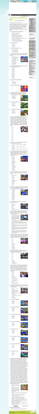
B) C (12, 136)
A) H (12, 133)
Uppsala (13, 347)
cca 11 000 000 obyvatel (15, 51)
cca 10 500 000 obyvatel (15, 50)
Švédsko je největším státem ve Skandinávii (17, 36)
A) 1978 (13, 275)
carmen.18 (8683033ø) (19, 20)
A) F (12, 131)
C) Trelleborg (13, 170)
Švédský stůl (13, 297)
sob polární (13, 113)
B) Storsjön (13, 198)
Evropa (16, 15)
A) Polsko (13, 71)
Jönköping (13, 308)
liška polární (13, 110)
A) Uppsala (13, 158)
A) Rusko (13, 72)
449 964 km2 (13, 46)
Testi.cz (11, 15)
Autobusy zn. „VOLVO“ (15, 288)
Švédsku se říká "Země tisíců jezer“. (16, 39)
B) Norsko (13, 76)
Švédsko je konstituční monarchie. (16, 34)
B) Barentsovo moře (14, 61)
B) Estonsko (13, 74)
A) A (12, 238)
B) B (12, 135)
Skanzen (13, 296)
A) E (12, 130)
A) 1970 (13, 272)
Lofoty (13, 206)
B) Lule (13, 184)
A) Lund (13, 156)
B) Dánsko (13, 73)
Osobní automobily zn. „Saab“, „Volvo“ (16, 295)
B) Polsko (13, 77)
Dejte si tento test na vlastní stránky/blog (15, 407)
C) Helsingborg (14, 166)
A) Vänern (13, 193)
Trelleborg (13, 340)
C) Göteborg (13, 165)
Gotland (13, 205)
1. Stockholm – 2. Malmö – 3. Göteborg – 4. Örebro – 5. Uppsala (20, 149)
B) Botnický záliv (14, 62)
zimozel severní (14, 98)
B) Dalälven (13, 181)
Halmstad (13, 337)
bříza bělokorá (14, 103)
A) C (12, 240)
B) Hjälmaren (13, 195)
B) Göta (13, 182)
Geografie (13, 15)
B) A (12, 134)
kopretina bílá (13, 96)
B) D (12, 137)
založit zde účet (32, 38)
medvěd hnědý (14, 112)
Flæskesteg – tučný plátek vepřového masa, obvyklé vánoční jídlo (16, 386)
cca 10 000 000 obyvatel (15, 49)
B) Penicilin (13, 261)
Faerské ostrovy (14, 204)
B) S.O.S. (13, 281)
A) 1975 (13, 274)
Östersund (13, 353)
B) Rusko (13, 78)
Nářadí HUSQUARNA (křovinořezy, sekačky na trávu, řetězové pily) (15, 292)
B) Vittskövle (13, 248)
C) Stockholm (13, 169)
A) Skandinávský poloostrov (15, 59)
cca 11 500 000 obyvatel (15, 52)
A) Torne (13, 179)
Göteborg (13, 315)
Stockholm (13, 303)
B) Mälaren (13, 197)
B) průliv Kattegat (14, 63)
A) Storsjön (13, 192)
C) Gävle (13, 164)
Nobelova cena (14, 294)
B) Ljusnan (13, 183)
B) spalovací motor (14, 263)
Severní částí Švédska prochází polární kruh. (17, 40)
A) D (12, 129)
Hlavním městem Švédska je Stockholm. (17, 41)
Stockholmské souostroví (15, 209)
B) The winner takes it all (15, 283)
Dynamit (13, 289)
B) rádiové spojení (14, 262)
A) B (12, 239)
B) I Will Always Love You (15, 280)
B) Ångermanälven (14, 180)
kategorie (31, 18)
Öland (13, 207)
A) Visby (13, 159)
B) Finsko (13, 75)
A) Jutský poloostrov (14, 58)
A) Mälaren (13, 191)
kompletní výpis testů (11, 412)
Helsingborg (13, 301)
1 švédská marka (14, 83)
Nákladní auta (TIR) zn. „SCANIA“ (16, 293)
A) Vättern (13, 194)
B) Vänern (13, 199)
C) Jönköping (13, 167)
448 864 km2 (13, 45)
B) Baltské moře (14, 60)
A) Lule (13, 178)
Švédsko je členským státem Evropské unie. (17, 35)
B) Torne (13, 185)
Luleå (12, 352)
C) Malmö (13, 168)
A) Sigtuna (13, 157)
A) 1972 (13, 273)
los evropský (13, 111)
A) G (12, 132)
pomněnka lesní (14, 97)
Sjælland (13, 208)
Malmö (13, 302)
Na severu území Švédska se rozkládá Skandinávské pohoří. (19, 38)
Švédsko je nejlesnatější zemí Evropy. (16, 37)
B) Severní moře (14, 64)
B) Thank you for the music (15, 282)
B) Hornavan (13, 196)
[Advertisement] (22, 8)
